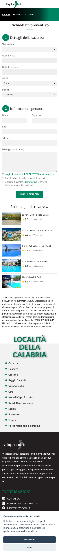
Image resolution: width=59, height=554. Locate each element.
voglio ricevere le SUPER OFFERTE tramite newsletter (28, 174)
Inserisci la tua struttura (23, 503)
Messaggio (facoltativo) (13, 149)
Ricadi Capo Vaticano (20, 403)
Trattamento (8, 44)
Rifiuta (29, 547)
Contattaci (14, 498)
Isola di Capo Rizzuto (20, 397)
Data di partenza (10, 67)
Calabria (6, 14)
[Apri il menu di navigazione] (54, 4)
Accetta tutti (29, 540)
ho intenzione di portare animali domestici (23, 178)
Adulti (5, 78)
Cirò (10, 391)
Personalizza (30, 531)
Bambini (6, 89)
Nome (5, 115)
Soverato (13, 414)
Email (4, 126)
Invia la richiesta (29, 194)
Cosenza (13, 369)
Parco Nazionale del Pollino (24, 425)
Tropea (12, 420)
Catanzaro (14, 363)
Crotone (13, 374)
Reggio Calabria (17, 380)
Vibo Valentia (16, 386)
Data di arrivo (8, 55)
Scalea (12, 408)
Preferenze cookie (18, 508)
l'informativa (31, 182)
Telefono (6, 138)
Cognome (36, 115)
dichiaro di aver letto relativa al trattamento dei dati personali (24, 183)
